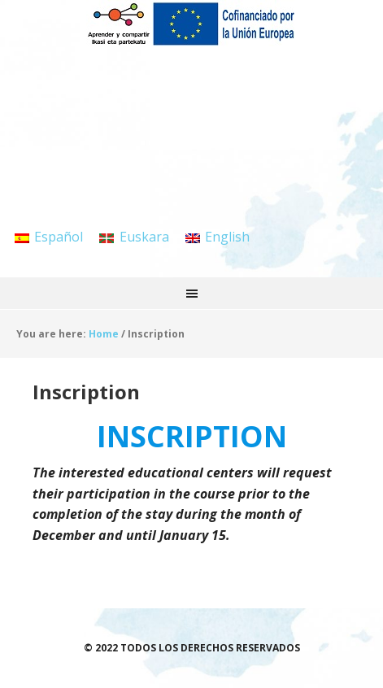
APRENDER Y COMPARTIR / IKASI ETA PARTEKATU (192, 40)
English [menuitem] (227, 237)
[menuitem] (49, 236)
